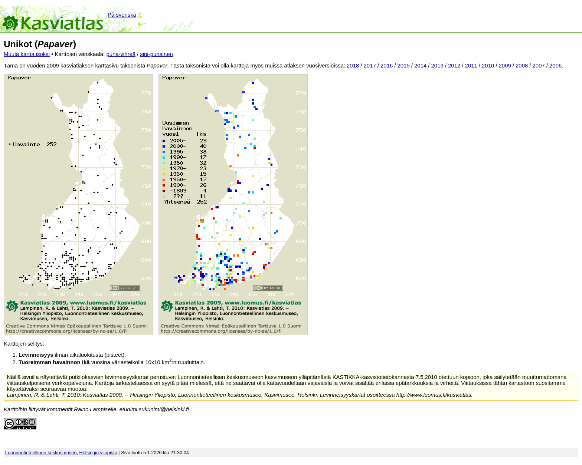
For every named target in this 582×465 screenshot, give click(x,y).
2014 (420, 66)
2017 (370, 66)
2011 (471, 66)
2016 (386, 66)
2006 (555, 66)
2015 (404, 66)
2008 (522, 66)
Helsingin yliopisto (98, 452)
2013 (437, 66)
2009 (505, 66)
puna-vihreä (120, 54)
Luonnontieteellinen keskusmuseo (41, 452)
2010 (488, 66)
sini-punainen (156, 54)
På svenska (122, 15)
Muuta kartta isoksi (27, 54)
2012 (454, 66)
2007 (539, 66)
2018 (353, 66)
